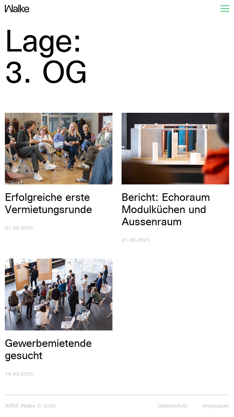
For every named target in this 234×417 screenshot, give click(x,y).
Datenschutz (173, 406)
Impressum (215, 406)
